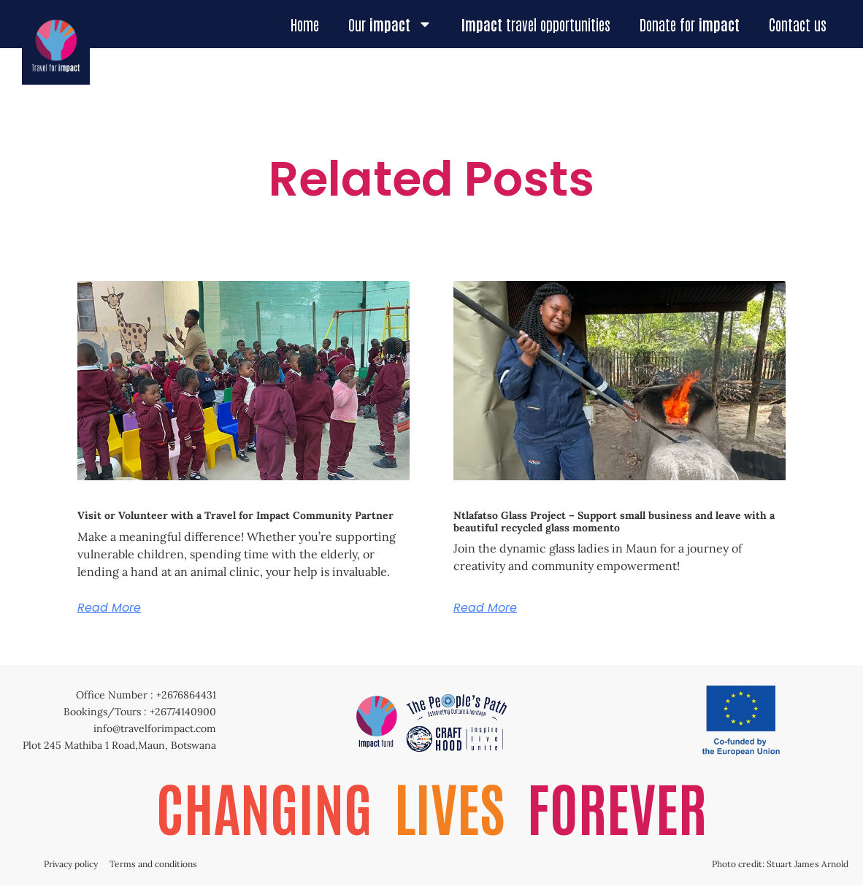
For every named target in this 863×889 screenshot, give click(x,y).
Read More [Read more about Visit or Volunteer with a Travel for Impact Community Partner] (109, 608)
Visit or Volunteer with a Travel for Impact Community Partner (235, 515)
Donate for (690, 24)
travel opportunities (535, 24)
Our (390, 24)
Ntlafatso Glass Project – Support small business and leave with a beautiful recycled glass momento (614, 521)
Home (305, 24)
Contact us (797, 24)
